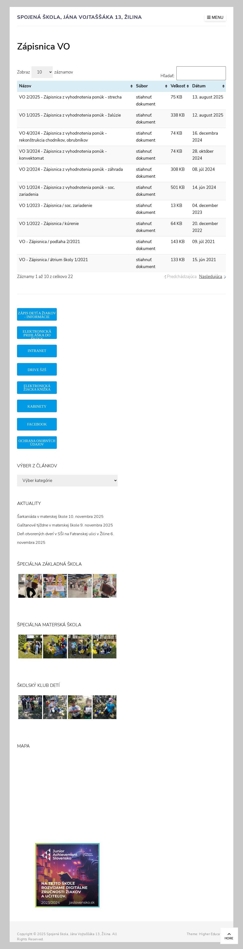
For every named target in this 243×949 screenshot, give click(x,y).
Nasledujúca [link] (210, 276)
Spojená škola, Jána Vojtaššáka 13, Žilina (79, 17)
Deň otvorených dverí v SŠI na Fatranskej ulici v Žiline (63, 534)
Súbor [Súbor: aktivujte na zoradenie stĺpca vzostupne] (142, 86)
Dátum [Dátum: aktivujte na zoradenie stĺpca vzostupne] (199, 86)
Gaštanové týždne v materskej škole (48, 525)
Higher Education (212, 934)
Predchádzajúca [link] (182, 276)
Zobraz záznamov (45, 72)
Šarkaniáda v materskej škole (42, 516)
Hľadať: (193, 76)
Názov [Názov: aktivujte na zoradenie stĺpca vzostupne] (25, 86)
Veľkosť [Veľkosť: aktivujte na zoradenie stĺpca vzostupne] (178, 86)
